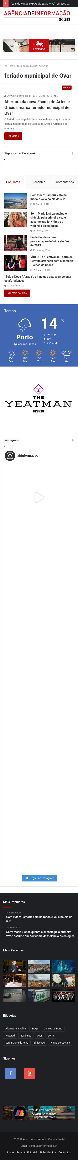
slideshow (39, 1042)
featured (10, 1035)
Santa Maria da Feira (16, 1042)
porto (51, 1035)
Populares (13, 182)
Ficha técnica (48, 1152)
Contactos (64, 1152)
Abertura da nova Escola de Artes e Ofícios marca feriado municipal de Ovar (37, 107)
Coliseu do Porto (53, 1028)
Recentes (38, 182)
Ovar (39, 1035)
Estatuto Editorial (26, 1152)
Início (10, 1152)
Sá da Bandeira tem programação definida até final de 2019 (50, 241)
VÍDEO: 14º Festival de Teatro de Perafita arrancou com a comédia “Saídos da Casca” (52, 261)
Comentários (65, 182)
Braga (35, 1028)
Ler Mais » (13, 135)
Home (9, 65)
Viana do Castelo (60, 1042)
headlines (26, 1035)
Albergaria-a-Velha (15, 1028)
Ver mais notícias (17, 293)
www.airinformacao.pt (17, 95)
